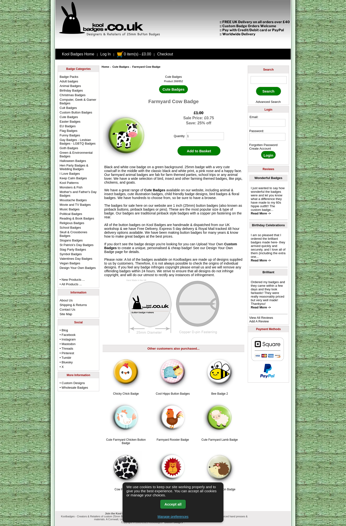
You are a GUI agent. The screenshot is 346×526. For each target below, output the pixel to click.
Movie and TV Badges (75, 204)
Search (268, 69)
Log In (105, 54)
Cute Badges (120, 66)
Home (105, 66)
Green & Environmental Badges (76, 154)
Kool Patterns (69, 183)
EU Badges (68, 126)
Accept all (173, 504)
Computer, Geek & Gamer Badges (78, 101)
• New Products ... (72, 279)
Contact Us (67, 309)
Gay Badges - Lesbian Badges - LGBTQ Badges (78, 141)
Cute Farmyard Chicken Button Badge (126, 441)
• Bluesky (66, 362)
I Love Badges (70, 173)
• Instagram (68, 339)
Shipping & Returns (73, 305)
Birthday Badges (71, 90)
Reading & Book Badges (77, 218)
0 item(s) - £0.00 (134, 54)
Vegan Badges (70, 263)
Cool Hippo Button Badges (173, 393)
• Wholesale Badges (74, 387)
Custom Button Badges (76, 112)
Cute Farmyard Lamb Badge (219, 439)
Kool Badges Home (78, 54)
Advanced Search (268, 102)
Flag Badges (68, 131)
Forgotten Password (263, 145)
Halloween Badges (73, 161)
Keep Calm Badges (73, 178)
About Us (66, 300)
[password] (267, 137)
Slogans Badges (71, 240)
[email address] (267, 123)
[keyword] (269, 80)
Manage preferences (173, 517)
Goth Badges (69, 148)
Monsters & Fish (71, 187)
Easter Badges (70, 121)
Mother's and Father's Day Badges (78, 193)
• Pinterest (67, 353)
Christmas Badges (73, 95)
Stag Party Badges (73, 249)
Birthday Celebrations (268, 225)
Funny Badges (70, 135)
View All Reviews (261, 318)
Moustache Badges (73, 200)
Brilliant (268, 272)
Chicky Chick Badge (126, 393)
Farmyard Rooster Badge (173, 439)
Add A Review (259, 321)
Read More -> (261, 213)
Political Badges (71, 214)
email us (197, 267)
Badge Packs (69, 77)
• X (62, 367)
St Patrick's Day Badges (76, 245)
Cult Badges (68, 108)
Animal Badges (70, 86)
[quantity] (205, 136)
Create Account (260, 148)
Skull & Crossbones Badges (73, 234)
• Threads (66, 348)
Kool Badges (156, 225)
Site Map (66, 314)
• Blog (64, 330)
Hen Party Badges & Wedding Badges (74, 167)
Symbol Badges (71, 254)
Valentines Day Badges (76, 258)
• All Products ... (71, 284)
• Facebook (67, 335)
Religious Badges (72, 223)
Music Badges (70, 209)
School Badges (70, 227)
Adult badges (69, 81)
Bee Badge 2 (219, 393)
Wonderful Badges (268, 178)
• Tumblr (65, 358)
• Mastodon (67, 344)
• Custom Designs (72, 383)
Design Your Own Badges (78, 268)
